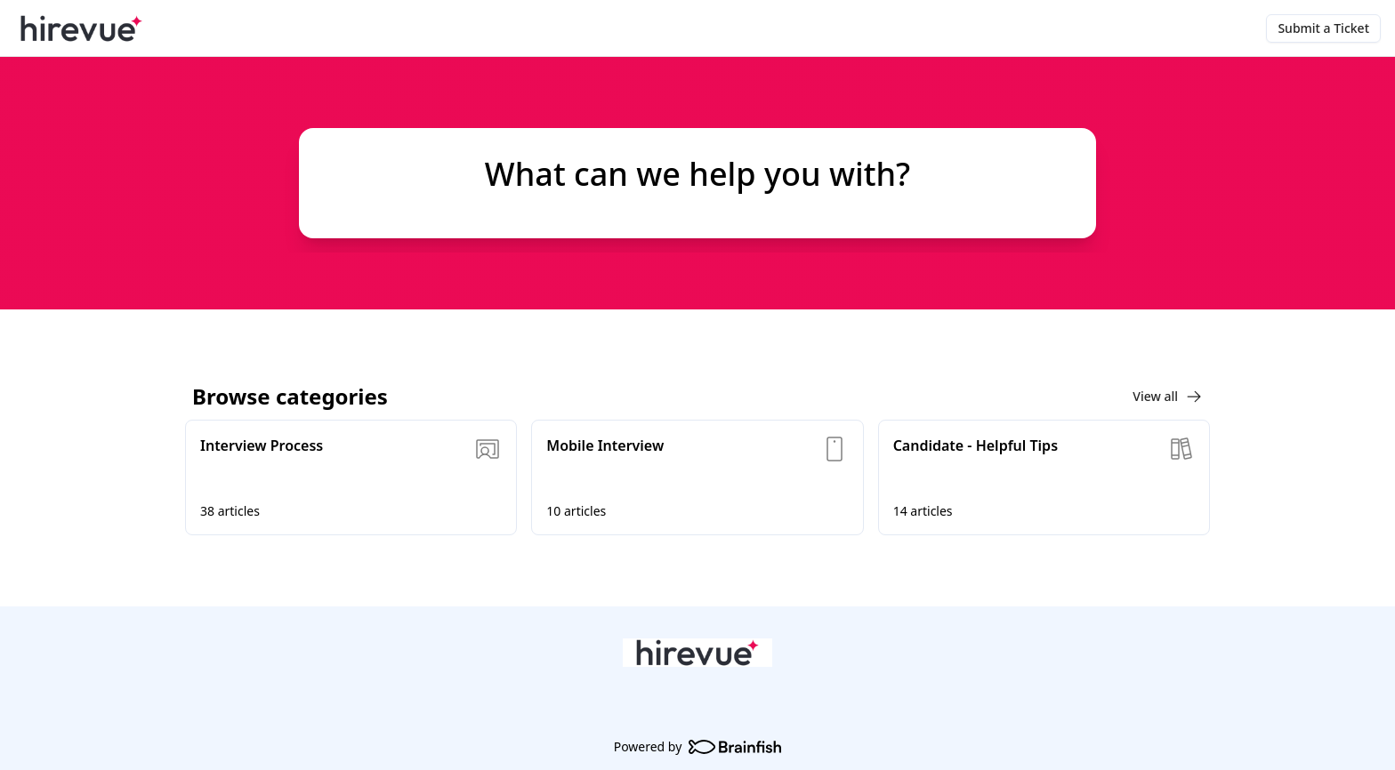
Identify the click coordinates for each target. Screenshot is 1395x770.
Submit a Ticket (1323, 28)
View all (1168, 396)
